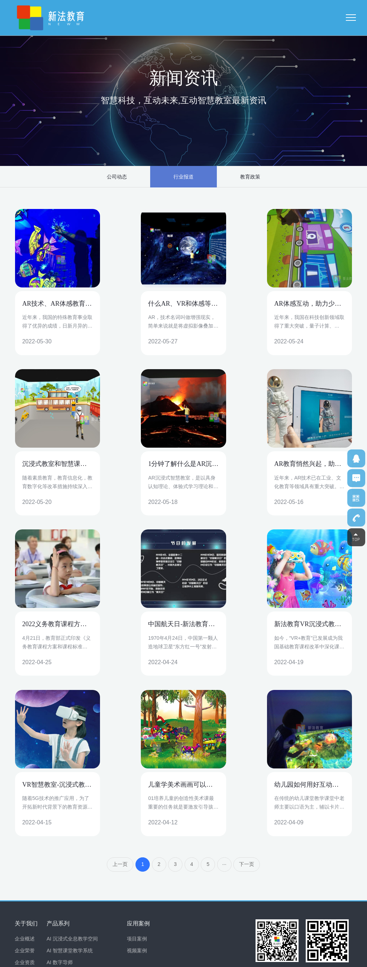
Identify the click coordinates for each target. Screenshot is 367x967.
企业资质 (25, 803)
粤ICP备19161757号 (147, 958)
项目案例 (137, 779)
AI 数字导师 (60, 803)
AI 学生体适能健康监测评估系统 (82, 815)
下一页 (247, 705)
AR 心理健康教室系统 (71, 862)
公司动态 (127, 177)
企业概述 (25, 779)
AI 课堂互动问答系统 (70, 826)
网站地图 (343, 958)
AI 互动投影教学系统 (70, 850)
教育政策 (240, 177)
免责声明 (320, 958)
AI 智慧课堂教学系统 (70, 791)
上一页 (119, 705)
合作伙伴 (25, 815)
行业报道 (183, 177)
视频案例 (137, 791)
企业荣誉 (25, 791)
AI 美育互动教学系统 (70, 838)
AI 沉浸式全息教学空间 (72, 779)
